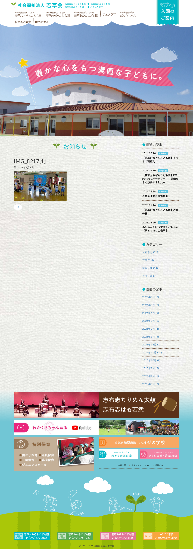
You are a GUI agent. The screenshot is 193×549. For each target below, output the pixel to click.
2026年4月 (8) (150, 312)
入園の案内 (167, 12)
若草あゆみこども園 (86, 14)
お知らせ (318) (151, 252)
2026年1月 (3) (150, 336)
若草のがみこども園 (58, 14)
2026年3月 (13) (151, 320)
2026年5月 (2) (150, 304)
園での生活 (41, 22)
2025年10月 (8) (151, 360)
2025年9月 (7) (150, 368)
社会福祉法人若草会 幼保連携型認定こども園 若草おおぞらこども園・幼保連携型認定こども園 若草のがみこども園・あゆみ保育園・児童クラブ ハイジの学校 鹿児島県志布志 (60, 5)
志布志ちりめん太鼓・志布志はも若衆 (96, 405)
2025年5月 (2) (150, 384)
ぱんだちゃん (128, 14)
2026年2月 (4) (150, 328)
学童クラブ (109, 14)
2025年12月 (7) (151, 344)
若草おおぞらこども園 (28, 14)
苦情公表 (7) (149, 275)
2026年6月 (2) (150, 297)
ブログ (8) (148, 260)
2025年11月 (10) (152, 352)
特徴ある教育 (23, 22)
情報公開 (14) (150, 268)
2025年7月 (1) (150, 376)
